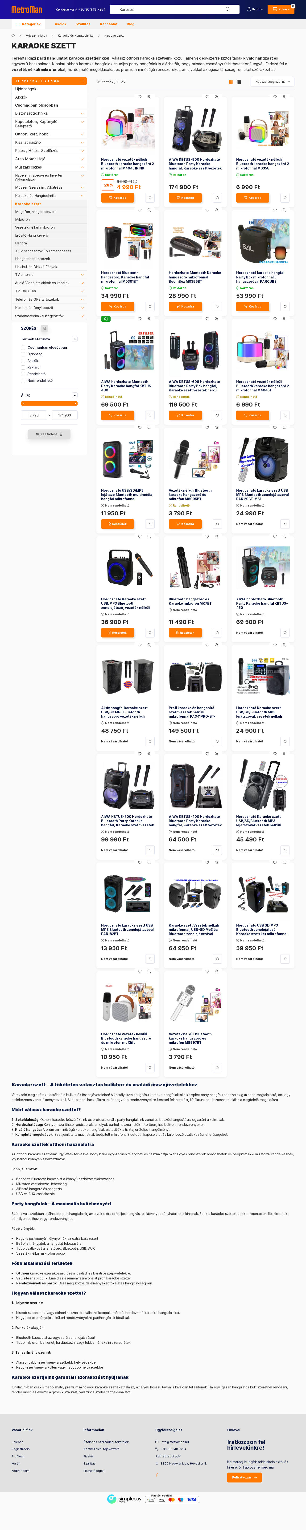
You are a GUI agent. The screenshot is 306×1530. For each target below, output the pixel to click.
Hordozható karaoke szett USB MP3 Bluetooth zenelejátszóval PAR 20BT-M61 (262, 494)
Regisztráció (21, 1449)
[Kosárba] (117, 198)
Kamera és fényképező (34, 307)
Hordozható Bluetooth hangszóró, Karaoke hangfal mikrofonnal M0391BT (125, 277)
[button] (28, 24)
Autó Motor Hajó (30, 158)
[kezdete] (34, 415)
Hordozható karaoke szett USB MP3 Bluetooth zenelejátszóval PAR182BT (127, 929)
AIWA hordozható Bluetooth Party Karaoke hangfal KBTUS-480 (127, 386)
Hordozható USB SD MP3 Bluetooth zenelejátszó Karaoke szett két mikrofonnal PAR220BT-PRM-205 (261, 931)
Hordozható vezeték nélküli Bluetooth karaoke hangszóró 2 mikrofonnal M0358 (262, 163)
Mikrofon (22, 219)
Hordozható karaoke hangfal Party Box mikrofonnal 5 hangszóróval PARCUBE (260, 277)
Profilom (18, 1456)
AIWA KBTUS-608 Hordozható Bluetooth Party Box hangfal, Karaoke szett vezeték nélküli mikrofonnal (194, 388)
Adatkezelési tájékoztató (101, 1449)
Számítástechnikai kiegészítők (39, 316)
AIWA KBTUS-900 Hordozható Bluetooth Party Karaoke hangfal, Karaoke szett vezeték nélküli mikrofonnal (195, 165)
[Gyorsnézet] (149, 97)
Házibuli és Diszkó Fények (36, 266)
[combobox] (175, 9)
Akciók (60, 24)
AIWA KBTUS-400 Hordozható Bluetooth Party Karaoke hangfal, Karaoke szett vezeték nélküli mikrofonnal (195, 823)
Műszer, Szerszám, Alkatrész (38, 187)
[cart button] (281, 9)
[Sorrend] (272, 82)
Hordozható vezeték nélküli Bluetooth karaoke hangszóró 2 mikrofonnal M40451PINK (127, 163)
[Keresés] (228, 9)
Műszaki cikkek (36, 35)
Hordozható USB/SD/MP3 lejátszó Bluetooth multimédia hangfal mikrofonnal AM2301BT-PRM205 (126, 496)
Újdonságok (25, 89)
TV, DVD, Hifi (25, 291)
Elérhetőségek (93, 1471)
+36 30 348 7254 (91, 9)
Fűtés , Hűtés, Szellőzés (36, 150)
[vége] (65, 415)
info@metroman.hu (175, 1442)
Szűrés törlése (47, 434)
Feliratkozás (242, 1477)
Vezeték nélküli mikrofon (35, 227)
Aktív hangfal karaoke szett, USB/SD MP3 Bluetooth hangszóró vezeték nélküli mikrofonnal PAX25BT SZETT (126, 714)
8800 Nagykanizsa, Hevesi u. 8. (184, 1463)
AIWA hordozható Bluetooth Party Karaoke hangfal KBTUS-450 (262, 603)
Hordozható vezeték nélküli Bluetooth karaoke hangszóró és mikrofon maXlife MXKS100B (126, 1040)
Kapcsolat (108, 24)
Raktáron (34, 367)
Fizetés (88, 1456)
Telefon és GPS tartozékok (37, 299)
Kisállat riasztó (28, 142)
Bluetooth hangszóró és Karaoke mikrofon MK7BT (190, 601)
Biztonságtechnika (31, 113)
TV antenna (24, 274)
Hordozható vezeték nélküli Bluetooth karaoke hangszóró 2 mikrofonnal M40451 (262, 386)
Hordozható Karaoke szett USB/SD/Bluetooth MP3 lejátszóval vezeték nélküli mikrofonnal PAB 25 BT (258, 823)
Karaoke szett (28, 204)
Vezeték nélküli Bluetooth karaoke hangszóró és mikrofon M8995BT (190, 494)
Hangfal (21, 243)
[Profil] (255, 9)
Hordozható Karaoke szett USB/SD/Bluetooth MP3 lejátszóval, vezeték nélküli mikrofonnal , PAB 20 (259, 714)
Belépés (17, 1442)
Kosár (16, 1463)
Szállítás (83, 24)
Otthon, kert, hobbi (32, 134)
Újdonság (35, 354)
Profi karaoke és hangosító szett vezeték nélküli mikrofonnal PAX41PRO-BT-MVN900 (192, 714)
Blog (130, 24)
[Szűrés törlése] (44, 328)
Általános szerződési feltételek (106, 1442)
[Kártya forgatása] (150, 198)
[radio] (239, 82)
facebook (156, 1475)
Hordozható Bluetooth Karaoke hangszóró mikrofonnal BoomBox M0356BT (195, 277)
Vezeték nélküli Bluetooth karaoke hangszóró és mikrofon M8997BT (190, 1038)
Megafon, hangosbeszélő (36, 211)
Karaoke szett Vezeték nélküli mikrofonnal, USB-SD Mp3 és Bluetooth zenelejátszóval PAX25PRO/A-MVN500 (194, 931)
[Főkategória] (13, 36)
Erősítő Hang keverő (31, 235)
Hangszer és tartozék (32, 258)
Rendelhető (36, 374)
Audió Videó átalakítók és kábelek (42, 283)
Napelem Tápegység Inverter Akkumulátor (38, 177)
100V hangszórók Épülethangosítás (43, 251)
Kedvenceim (20, 1471)
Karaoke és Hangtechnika (76, 35)
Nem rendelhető (40, 380)
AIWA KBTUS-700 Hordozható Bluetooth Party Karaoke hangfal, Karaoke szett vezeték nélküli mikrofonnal (127, 823)
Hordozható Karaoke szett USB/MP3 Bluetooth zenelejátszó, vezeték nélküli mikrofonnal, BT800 (125, 605)
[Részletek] (117, 524)
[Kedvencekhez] (140, 97)
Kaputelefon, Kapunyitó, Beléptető (37, 123)
